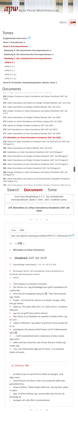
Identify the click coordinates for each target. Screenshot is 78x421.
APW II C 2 (10, 66)
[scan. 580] (24, 365)
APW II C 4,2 (10, 78)
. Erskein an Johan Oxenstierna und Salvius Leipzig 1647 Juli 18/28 (32, 121)
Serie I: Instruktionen (14, 42)
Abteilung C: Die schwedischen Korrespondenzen (28, 58)
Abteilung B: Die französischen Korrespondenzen (28, 54)
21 (10, 277)
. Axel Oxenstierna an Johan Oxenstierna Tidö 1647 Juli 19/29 (30, 129)
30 (10, 329)
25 (10, 300)
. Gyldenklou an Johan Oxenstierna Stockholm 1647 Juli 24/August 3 (33, 152)
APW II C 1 (10, 62)
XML (22, 230)
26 (10, 307)
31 (10, 336)
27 (10, 313)
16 (10, 243)
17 (10, 250)
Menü (63, 22)
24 (10, 294)
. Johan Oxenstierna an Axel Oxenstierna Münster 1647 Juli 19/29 (31, 133)
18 (10, 258)
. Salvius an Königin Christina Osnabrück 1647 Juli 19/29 (28, 125)
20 (10, 271)
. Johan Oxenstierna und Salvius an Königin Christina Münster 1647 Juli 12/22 (37, 103)
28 (10, 316)
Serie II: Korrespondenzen (15, 46)
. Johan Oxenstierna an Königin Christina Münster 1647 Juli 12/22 (31, 107)
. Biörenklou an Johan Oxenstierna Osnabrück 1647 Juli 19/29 (32, 138)
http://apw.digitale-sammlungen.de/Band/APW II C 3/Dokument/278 (41, 236)
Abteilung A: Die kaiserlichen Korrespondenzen (27, 50)
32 (10, 342)
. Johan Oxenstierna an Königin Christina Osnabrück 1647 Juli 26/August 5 (35, 156)
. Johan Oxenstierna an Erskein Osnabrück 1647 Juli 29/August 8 (31, 168)
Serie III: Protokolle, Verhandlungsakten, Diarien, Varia (30, 82)
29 (10, 323)
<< (31, 219)
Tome (52, 190)
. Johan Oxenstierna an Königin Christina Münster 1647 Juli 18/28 (31, 117)
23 (10, 287)
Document (33, 190)
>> (47, 219)
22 (10, 284)
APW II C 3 (10, 70)
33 (10, 349)
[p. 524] (15, 365)
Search (13, 190)
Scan (13, 230)
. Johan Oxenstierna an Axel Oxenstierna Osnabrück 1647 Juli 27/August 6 (35, 164)
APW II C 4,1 (10, 74)
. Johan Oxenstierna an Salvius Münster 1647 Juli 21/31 (27, 148)
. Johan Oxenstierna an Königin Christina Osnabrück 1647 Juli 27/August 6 (35, 160)
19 (10, 264)
